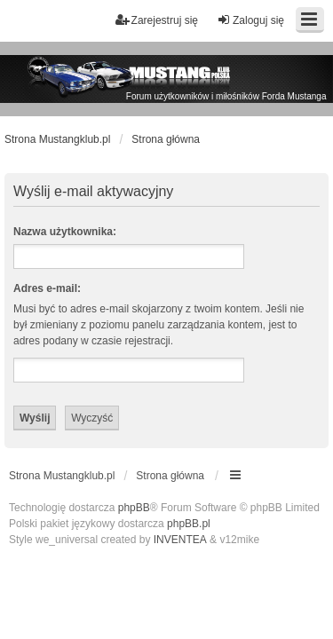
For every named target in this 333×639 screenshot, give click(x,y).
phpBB (134, 507)
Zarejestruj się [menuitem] (156, 20)
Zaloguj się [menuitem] (250, 20)
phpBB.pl (188, 523)
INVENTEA (180, 539)
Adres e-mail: (47, 288)
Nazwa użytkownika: (64, 231)
